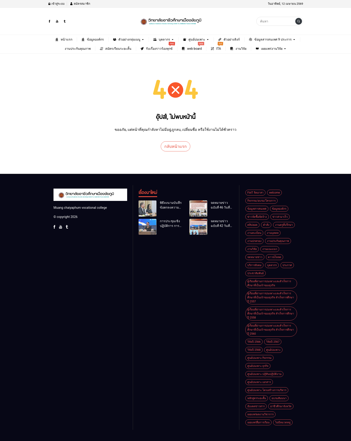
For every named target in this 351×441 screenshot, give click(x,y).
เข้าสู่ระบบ (56, 3)
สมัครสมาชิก (80, 3)
